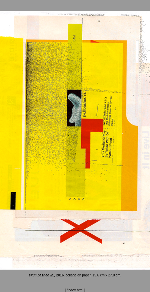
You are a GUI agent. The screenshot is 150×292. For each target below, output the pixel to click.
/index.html (75, 290)
